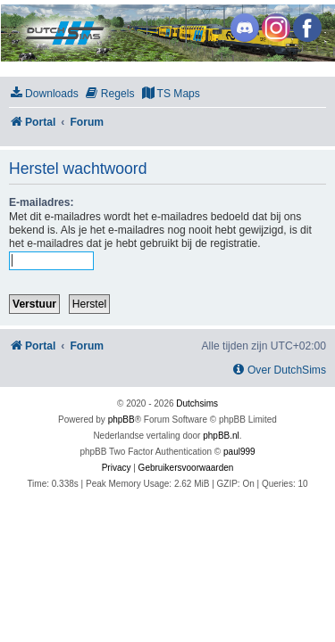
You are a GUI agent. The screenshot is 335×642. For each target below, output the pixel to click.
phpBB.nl (221, 435)
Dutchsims (197, 403)
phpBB (121, 419)
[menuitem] (44, 94)
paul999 (239, 452)
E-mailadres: (41, 202)
